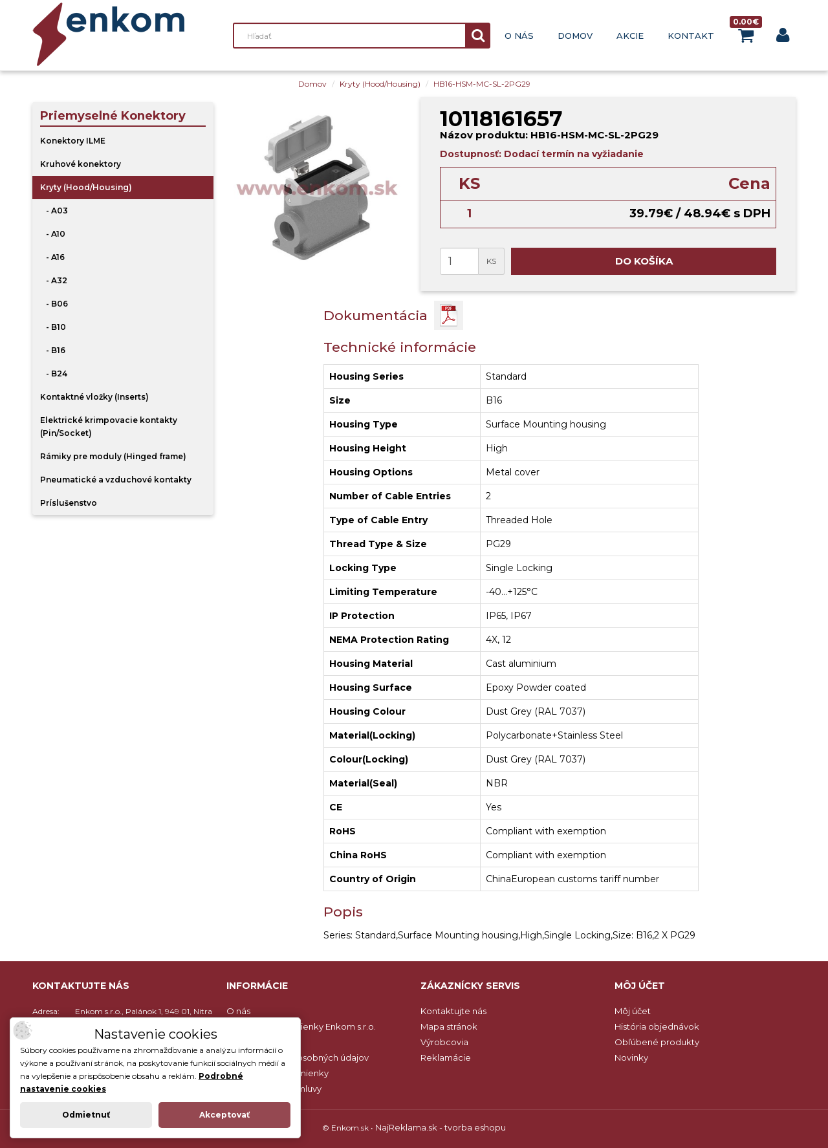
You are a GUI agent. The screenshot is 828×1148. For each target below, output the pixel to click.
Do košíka (644, 261)
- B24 (53, 373)
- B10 (53, 327)
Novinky (631, 1057)
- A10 (52, 234)
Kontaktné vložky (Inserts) (94, 397)
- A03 (54, 210)
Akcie (630, 35)
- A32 (53, 280)
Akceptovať (224, 1115)
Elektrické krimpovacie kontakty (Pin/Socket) (108, 426)
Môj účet (633, 1011)
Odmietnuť (86, 1115)
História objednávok (657, 1026)
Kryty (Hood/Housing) (380, 84)
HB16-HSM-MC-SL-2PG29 (481, 84)
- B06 (54, 304)
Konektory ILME (72, 141)
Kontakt (691, 35)
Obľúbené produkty (657, 1042)
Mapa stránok (448, 1026)
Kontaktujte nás (453, 1011)
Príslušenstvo (68, 503)
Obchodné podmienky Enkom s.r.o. (301, 1026)
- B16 (52, 350)
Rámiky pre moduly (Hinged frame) (113, 456)
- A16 (52, 257)
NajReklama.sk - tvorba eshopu (440, 1127)
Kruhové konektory (80, 164)
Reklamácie (445, 1057)
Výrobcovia (444, 1042)
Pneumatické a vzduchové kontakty (115, 479)
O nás (519, 35)
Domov (575, 35)
